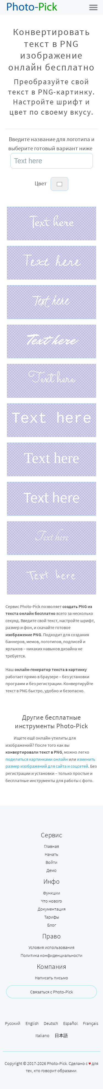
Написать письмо (51, 977)
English (32, 1023)
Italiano (42, 1035)
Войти (51, 862)
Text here (51, 222)
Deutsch (51, 1023)
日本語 (61, 1035)
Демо (51, 870)
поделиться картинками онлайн (36, 759)
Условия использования (51, 947)
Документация (52, 909)
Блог (51, 925)
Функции (51, 893)
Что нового (51, 901)
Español (70, 1023)
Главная (51, 846)
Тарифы (51, 917)
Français (90, 1023)
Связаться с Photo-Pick (51, 992)
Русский (12, 1023)
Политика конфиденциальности (51, 955)
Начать (51, 854)
